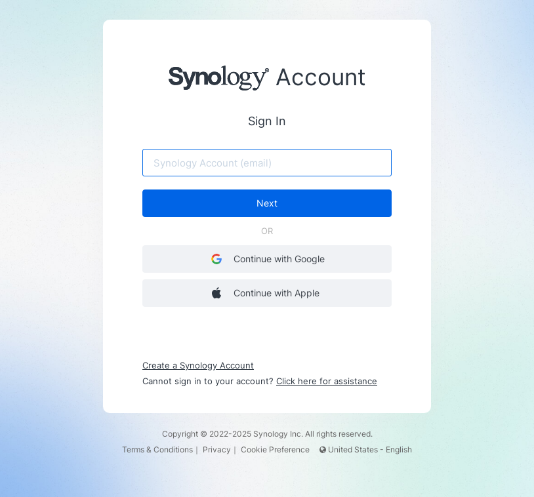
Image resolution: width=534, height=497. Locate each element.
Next (267, 203)
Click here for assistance (326, 381)
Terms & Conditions (157, 449)
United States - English (365, 449)
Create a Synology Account (198, 365)
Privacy (217, 449)
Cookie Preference (275, 449)
